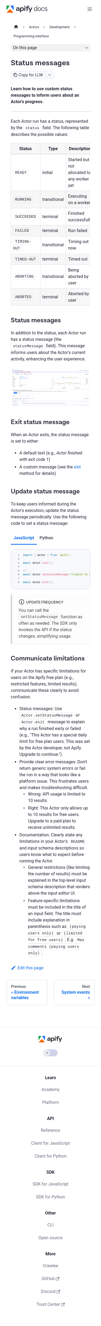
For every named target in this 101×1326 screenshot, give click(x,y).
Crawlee (50, 1265)
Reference (50, 1130)
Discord (50, 1291)
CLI (50, 1224)
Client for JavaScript (50, 1143)
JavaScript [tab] (23, 537)
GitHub (50, 1278)
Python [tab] (46, 537)
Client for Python (50, 1156)
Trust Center (50, 1304)
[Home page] (16, 27)
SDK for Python (50, 1196)
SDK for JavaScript (50, 1184)
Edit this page (27, 967)
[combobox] (49, 75)
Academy (50, 1089)
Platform (50, 1102)
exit (77, 466)
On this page (25, 47)
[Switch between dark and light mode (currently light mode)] (51, 1052)
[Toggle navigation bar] (90, 9)
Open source (51, 1237)
